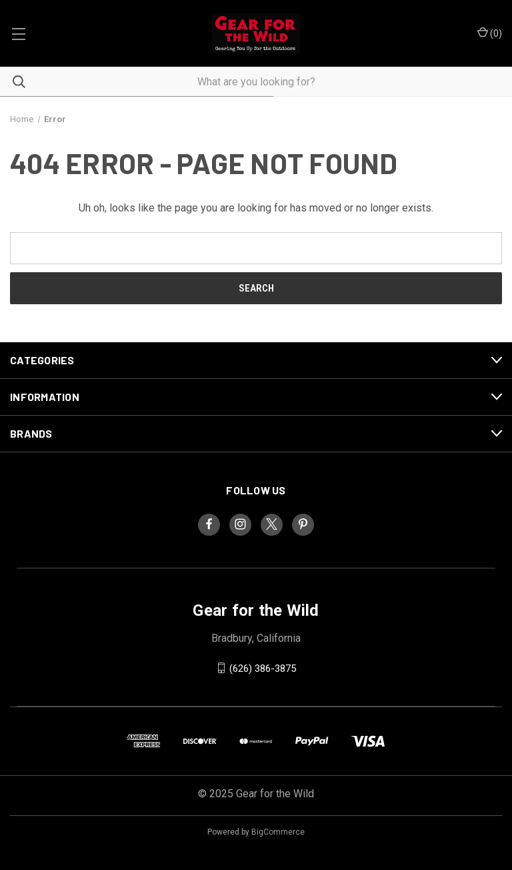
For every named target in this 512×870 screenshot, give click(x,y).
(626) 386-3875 (262, 668)
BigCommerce (278, 832)
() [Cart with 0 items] (489, 33)
